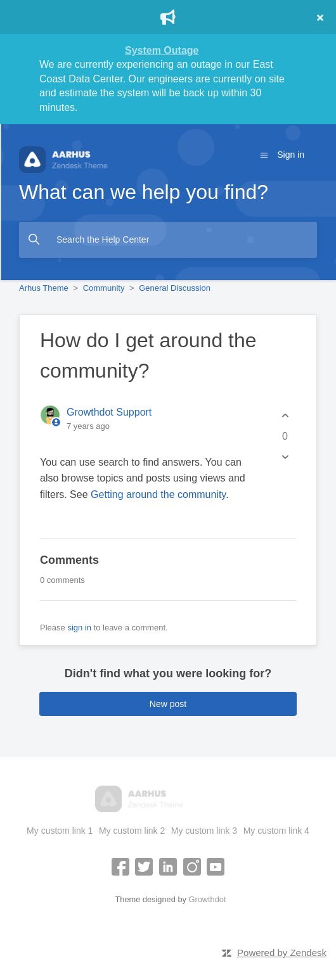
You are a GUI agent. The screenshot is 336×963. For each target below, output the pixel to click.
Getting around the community (158, 494)
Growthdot (207, 899)
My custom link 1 (60, 831)
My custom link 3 (204, 831)
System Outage (161, 50)
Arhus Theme (43, 288)
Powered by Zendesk (281, 952)
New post (168, 704)
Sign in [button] (290, 155)
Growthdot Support (109, 412)
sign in (79, 627)
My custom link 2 (132, 831)
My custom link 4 (276, 831)
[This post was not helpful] (285, 457)
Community (104, 288)
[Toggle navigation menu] (264, 154)
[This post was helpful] (285, 416)
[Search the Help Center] (168, 240)
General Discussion (174, 288)
